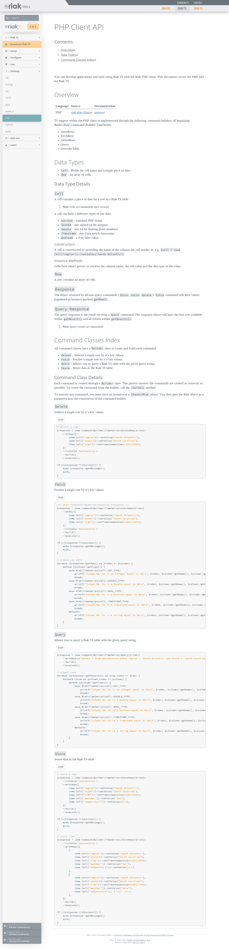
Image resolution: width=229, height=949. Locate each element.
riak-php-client (80, 112)
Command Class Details (78, 377)
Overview (67, 50)
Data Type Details (72, 184)
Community (183, 2)
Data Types (68, 55)
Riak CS (198, 8)
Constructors (64, 244)
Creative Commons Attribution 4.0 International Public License (144, 935)
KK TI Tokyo (139, 942)
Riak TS (182, 8)
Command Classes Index (77, 60)
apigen (98, 112)
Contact (198, 2)
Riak (14, 26)
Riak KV (166, 8)
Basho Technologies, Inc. (138, 940)
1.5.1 (33, 27)
